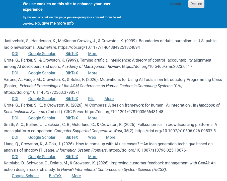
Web (92, 137)
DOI (15, 53)
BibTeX (71, 53)
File (91, 98)
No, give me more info (54, 20)
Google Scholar (41, 53)
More (92, 53)
